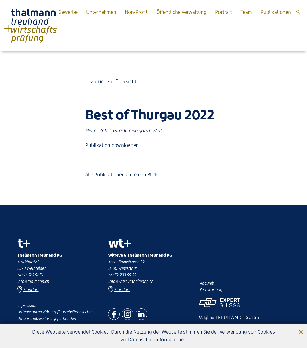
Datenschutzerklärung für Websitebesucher (55, 312)
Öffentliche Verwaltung (181, 12)
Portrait (223, 12)
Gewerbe (68, 12)
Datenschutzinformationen (157, 339)
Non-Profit (136, 12)
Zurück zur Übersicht (113, 81)
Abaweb (207, 283)
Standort (122, 289)
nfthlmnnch (33, 281)
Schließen (301, 328)
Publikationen (276, 12)
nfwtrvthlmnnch (131, 281)
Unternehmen (101, 12)
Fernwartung (211, 289)
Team (246, 12)
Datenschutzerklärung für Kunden (46, 318)
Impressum (26, 305)
